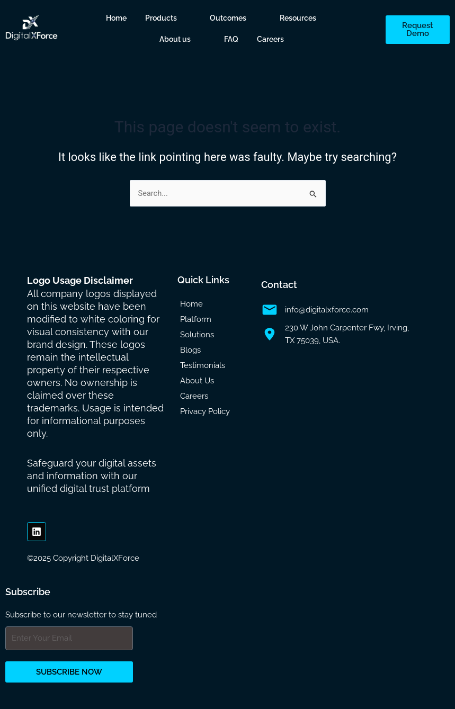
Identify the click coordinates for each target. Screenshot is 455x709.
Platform (195, 319)
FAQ (231, 39)
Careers (270, 39)
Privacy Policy (205, 411)
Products (161, 18)
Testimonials (202, 365)
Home (116, 18)
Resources (298, 18)
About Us (197, 380)
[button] (168, 18)
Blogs (190, 350)
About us (175, 39)
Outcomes (228, 18)
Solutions (197, 334)
